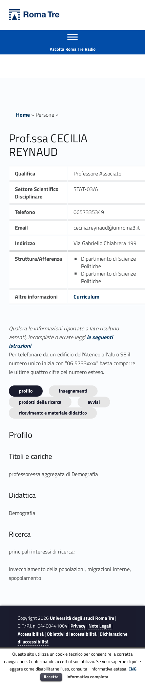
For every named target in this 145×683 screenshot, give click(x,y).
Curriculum (86, 296)
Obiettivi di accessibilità (72, 634)
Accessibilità (31, 634)
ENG (132, 668)
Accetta (51, 676)
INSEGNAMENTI (73, 390)
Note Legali (99, 626)
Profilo (26, 390)
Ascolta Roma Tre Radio (73, 49)
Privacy (77, 626)
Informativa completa (87, 676)
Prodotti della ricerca (40, 401)
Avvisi (94, 401)
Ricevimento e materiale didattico (53, 412)
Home (23, 115)
